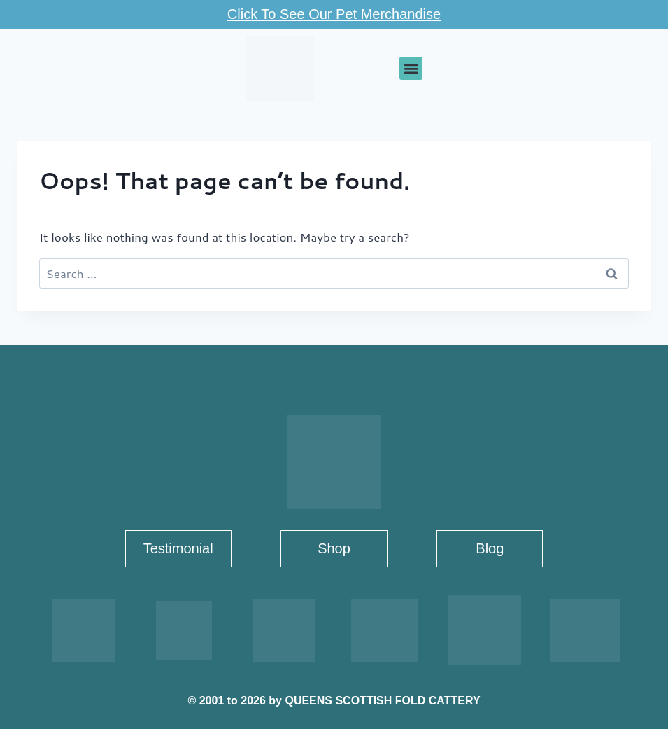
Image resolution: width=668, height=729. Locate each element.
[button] (410, 68)
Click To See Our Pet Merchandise (334, 14)
